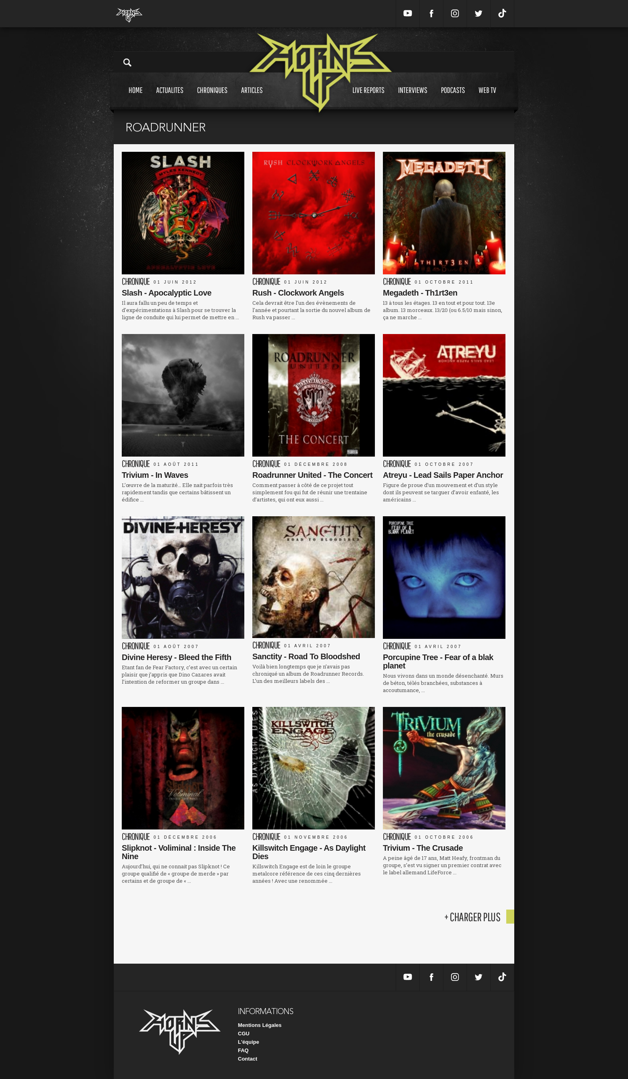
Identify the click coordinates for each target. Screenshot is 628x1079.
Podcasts (453, 97)
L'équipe (248, 1042)
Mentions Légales (260, 1025)
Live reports (368, 97)
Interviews (412, 97)
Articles (252, 97)
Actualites (169, 97)
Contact (247, 1059)
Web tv (487, 97)
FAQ (243, 1050)
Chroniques (212, 97)
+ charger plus (472, 917)
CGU (244, 1034)
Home (135, 97)
